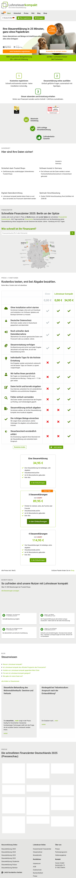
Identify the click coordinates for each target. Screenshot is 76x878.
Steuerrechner (37, 852)
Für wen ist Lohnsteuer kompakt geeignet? (17, 673)
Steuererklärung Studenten (10, 861)
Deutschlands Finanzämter (42, 849)
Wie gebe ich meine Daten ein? (13, 676)
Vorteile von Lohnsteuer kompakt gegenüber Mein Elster (21, 670)
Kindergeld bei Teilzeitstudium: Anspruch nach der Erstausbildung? (55, 690)
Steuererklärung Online (9, 845)
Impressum (36, 863)
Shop (45, 13)
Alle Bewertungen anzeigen (10, 591)
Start (9, 13)
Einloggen (39, 18)
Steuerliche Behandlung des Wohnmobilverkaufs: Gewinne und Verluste (18, 690)
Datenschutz (37, 870)
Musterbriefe (37, 855)
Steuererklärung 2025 (8, 849)
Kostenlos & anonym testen (56, 51)
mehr (17, 721)
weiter (6, 733)
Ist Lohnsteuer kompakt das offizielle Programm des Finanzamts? (24, 667)
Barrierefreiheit (38, 873)
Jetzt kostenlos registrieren (19, 51)
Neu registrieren (24, 18)
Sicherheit (17, 13)
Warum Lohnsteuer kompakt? (12, 664)
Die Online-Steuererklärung (17, 7)
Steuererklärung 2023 (8, 855)
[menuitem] (8, 18)
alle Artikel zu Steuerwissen (10, 681)
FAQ (32, 13)
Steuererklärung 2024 (8, 852)
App (2, 13)
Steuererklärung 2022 (8, 858)
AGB (34, 867)
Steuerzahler (29, 219)
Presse (57, 849)
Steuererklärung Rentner (9, 868)
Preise (26, 13)
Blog (38, 13)
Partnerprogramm (61, 852)
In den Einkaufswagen (38, 483)
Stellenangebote (60, 855)
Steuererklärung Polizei (9, 865)
